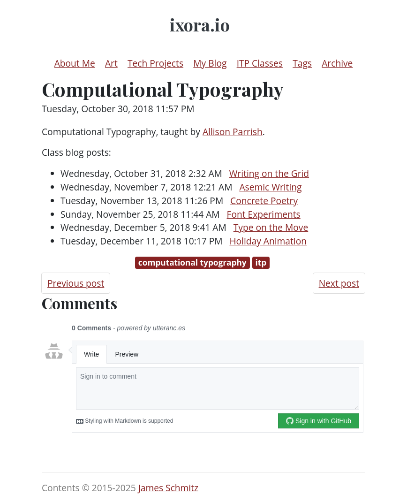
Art (111, 63)
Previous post (75, 283)
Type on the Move (271, 227)
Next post (339, 283)
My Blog (209, 63)
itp (260, 262)
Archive (337, 63)
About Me (74, 63)
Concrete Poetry (264, 200)
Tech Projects (155, 63)
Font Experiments (263, 214)
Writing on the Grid (269, 173)
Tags (302, 63)
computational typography (192, 262)
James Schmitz (168, 487)
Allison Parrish (233, 131)
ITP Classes (260, 63)
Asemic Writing (270, 187)
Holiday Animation (268, 241)
